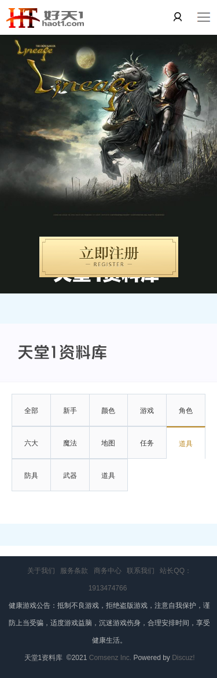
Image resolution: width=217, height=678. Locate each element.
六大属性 (31, 449)
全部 (31, 411)
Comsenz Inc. (111, 658)
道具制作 (186, 450)
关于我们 (41, 571)
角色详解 (186, 417)
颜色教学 (108, 417)
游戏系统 (147, 417)
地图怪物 (108, 449)
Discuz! (183, 658)
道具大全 (108, 482)
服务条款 (74, 571)
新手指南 (70, 417)
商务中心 (108, 571)
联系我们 (141, 571)
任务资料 (147, 449)
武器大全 (70, 482)
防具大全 (31, 482)
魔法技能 (70, 449)
